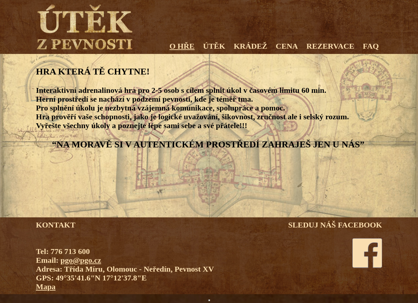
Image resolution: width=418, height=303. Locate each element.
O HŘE (182, 46)
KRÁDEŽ (250, 46)
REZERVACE (330, 46)
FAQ (371, 46)
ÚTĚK (214, 46)
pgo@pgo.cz (80, 260)
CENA (287, 46)
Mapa (46, 286)
